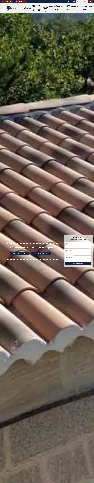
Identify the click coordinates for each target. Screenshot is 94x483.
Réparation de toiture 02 (73, 8)
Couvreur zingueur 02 (62, 8)
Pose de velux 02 (30, 8)
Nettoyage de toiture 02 (79, 8)
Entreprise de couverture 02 (25, 8)
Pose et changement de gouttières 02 (57, 8)
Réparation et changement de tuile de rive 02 (39, 8)
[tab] (47, 241)
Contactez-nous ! (41, 253)
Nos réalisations (19, 253)
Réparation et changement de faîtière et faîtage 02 (45, 8)
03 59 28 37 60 (7, 2)
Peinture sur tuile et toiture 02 (33, 8)
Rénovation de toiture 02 (51, 8)
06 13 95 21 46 (20, 2)
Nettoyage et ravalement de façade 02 (67, 8)
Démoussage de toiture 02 (91, 8)
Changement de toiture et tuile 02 (84, 8)
